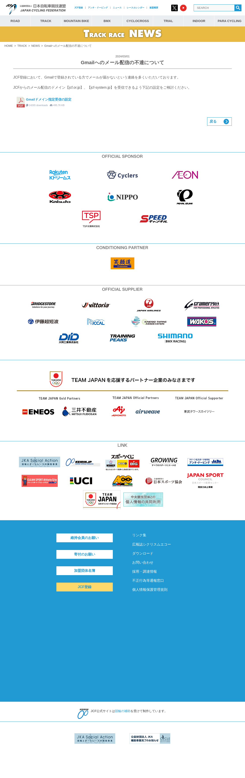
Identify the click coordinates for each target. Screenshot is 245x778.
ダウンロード (142, 553)
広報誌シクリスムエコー (151, 544)
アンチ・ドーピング (98, 7)
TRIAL (168, 21)
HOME (8, 45)
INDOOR (199, 21)
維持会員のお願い (85, 538)
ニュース (117, 7)
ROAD (15, 21)
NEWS (35, 45)
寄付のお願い (84, 554)
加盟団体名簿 (84, 570)
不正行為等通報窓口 (148, 580)
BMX (107, 21)
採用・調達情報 (144, 571)
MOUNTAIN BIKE (76, 21)
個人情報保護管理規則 (149, 589)
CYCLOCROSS (137, 21)
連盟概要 (153, 7)
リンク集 (139, 535)
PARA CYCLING (229, 21)
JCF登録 (78, 7)
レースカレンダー (135, 7)
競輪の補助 (122, 711)
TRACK (45, 21)
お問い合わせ (142, 562)
